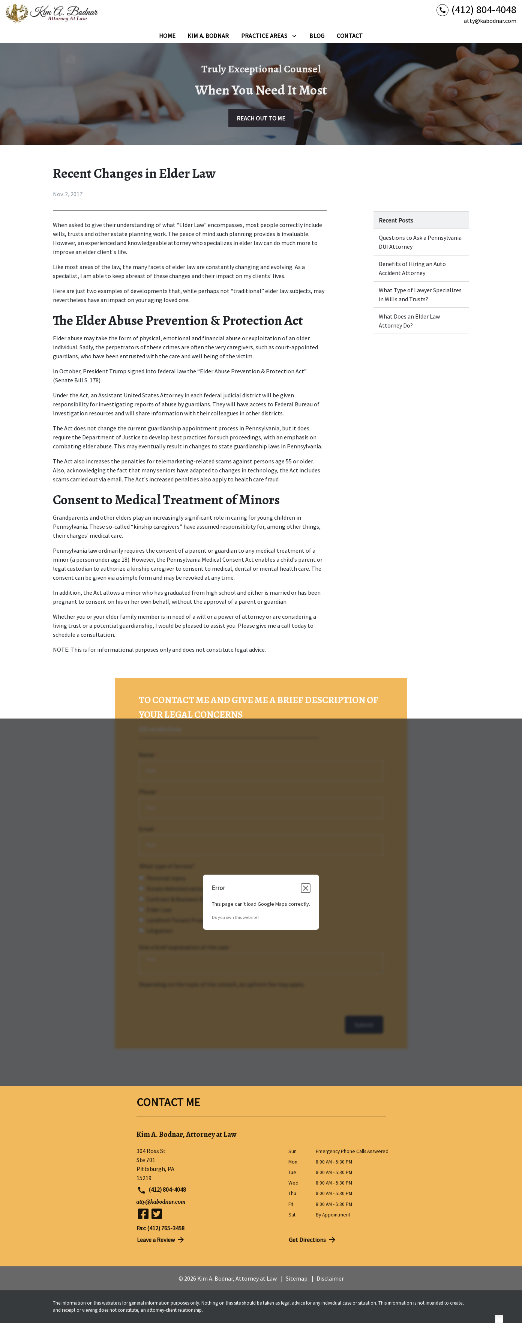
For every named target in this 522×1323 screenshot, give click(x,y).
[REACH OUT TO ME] (261, 118)
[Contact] (350, 35)
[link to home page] (52, 14)
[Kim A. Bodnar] (208, 35)
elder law (183, 267)
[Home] (167, 35)
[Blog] (316, 35)
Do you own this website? (235, 917)
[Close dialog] (305, 888)
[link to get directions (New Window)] (206, 1164)
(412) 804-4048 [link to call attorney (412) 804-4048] (161, 1190)
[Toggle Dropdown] (294, 36)
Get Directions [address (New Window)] (313, 1239)
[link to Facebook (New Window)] (143, 1214)
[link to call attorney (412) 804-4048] (476, 9)
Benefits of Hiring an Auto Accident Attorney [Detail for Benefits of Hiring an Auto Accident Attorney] (412, 268)
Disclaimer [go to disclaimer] (330, 1278)
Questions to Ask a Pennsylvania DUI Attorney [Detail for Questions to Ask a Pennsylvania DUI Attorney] (420, 242)
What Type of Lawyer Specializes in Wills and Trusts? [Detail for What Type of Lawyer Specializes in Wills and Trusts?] (420, 294)
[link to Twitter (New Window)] (157, 1214)
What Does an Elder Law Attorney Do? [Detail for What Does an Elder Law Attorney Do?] (409, 321)
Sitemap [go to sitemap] (297, 1278)
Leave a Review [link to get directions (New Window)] (161, 1239)
